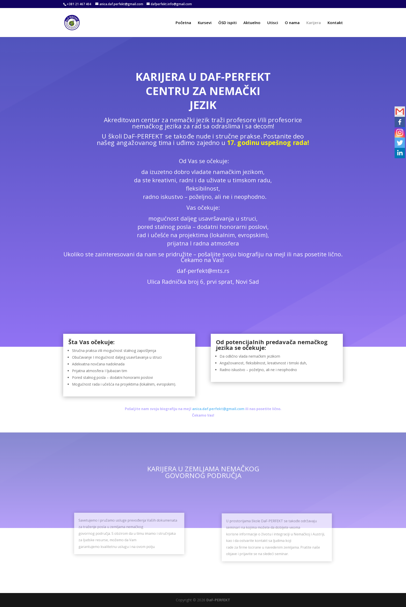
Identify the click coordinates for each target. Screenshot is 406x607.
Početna (183, 23)
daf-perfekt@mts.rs (203, 267)
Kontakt (335, 23)
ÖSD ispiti (227, 23)
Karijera (313, 23)
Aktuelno (251, 23)
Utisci (272, 23)
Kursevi (205, 23)
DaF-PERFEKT (218, 599)
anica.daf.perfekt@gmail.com (214, 409)
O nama (292, 23)
